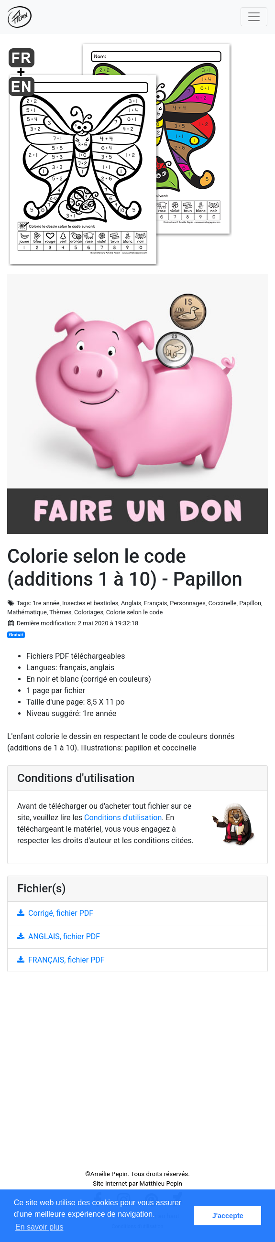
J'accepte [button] (227, 1216)
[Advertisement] (137, 1075)
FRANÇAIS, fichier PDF (61, 959)
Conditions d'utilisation (123, 817)
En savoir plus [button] (39, 1227)
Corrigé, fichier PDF (55, 913)
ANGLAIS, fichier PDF (58, 936)
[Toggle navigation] (254, 16)
